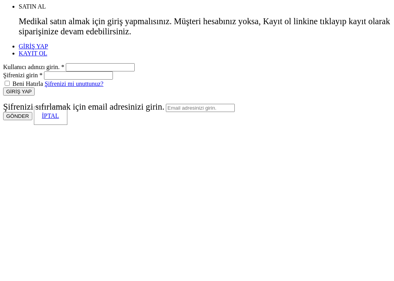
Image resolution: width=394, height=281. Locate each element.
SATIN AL (32, 6)
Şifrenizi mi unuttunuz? (74, 83)
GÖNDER (17, 116)
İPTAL (50, 115)
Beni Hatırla (27, 83)
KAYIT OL (33, 53)
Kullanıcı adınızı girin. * (33, 67)
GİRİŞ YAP (33, 46)
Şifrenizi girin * (22, 75)
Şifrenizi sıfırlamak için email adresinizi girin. (83, 107)
